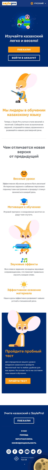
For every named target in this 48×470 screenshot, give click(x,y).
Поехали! (24, 49)
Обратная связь (24, 439)
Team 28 (24, 460)
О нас (24, 431)
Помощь (24, 435)
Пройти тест (18, 381)
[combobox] (39, 3)
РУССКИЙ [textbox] (39, 3)
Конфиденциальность (24, 443)
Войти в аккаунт (24, 57)
